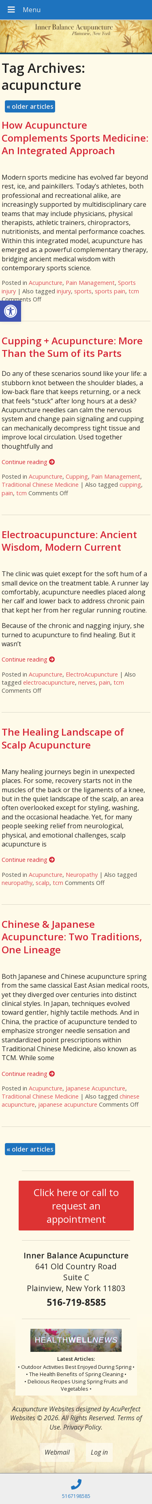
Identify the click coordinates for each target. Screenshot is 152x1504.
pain (7, 493)
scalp (42, 883)
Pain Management (90, 282)
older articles (30, 106)
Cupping (77, 476)
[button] (10, 311)
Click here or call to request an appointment (76, 1206)
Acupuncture (45, 282)
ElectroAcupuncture (92, 674)
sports (83, 291)
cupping (130, 484)
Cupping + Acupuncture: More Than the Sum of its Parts (72, 347)
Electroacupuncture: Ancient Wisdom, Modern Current (69, 541)
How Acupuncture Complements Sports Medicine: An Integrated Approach (75, 137)
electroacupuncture (49, 682)
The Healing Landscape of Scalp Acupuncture (63, 738)
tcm (133, 291)
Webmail (57, 1452)
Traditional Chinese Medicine (40, 484)
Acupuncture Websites (43, 1408)
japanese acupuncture (67, 1104)
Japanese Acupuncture (95, 1088)
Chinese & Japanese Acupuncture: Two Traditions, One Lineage (72, 936)
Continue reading (28, 462)
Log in (99, 1452)
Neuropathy (82, 874)
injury (64, 291)
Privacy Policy (82, 1427)
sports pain (110, 291)
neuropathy (17, 883)
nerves (87, 682)
